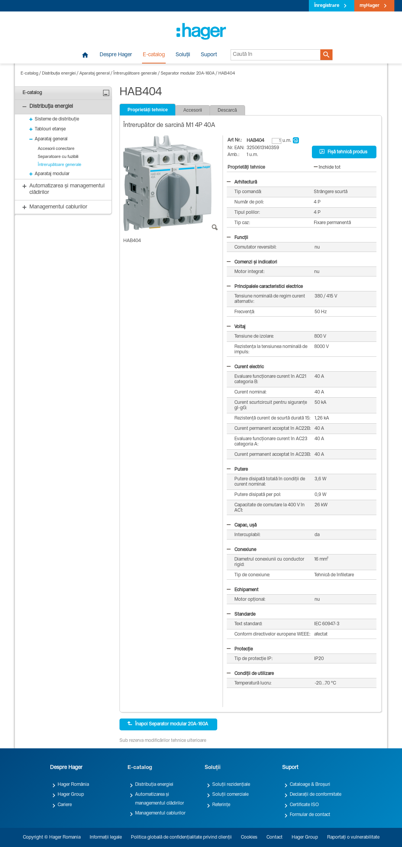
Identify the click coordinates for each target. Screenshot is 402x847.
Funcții (237, 238)
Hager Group (71, 794)
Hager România (73, 784)
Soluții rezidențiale (231, 784)
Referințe (221, 805)
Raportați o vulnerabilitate (353, 837)
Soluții (183, 55)
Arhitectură (242, 182)
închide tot (327, 167)
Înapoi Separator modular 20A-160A (167, 724)
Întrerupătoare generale (135, 74)
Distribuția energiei (59, 74)
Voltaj (236, 327)
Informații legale (106, 837)
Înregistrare (326, 5)
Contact (274, 837)
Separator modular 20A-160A (188, 74)
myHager (369, 5)
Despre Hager (116, 55)
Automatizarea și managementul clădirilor (159, 798)
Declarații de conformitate (315, 794)
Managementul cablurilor (160, 813)
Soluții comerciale (230, 794)
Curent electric (245, 367)
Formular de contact (310, 815)
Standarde (241, 614)
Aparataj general (94, 74)
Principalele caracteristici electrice (265, 287)
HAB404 (226, 74)
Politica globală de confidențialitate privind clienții (181, 837)
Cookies (249, 837)
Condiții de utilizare (250, 673)
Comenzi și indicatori (252, 262)
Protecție (240, 649)
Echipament (242, 590)
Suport (209, 55)
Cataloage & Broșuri (310, 784)
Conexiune (241, 550)
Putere (237, 469)
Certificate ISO (304, 805)
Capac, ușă (242, 525)
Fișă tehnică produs (343, 151)
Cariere (65, 805)
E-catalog (154, 55)
